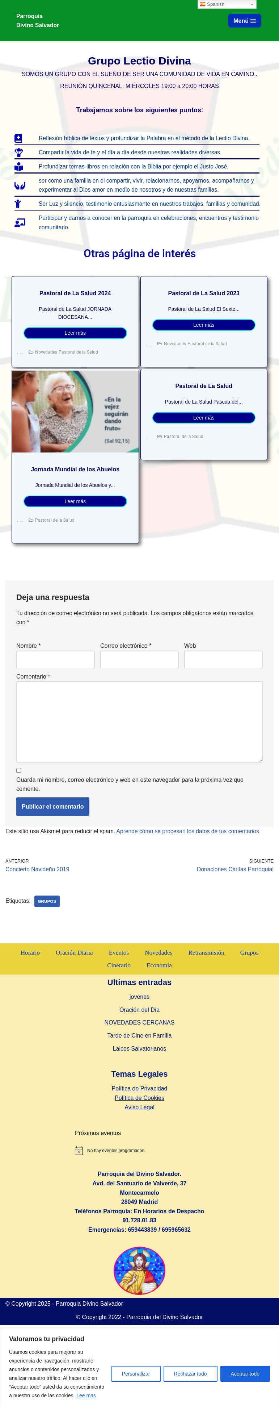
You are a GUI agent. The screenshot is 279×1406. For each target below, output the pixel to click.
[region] (139, 1367)
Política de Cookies (139, 1179)
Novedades (46, 363)
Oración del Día (139, 1091)
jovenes (139, 1078)
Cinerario (119, 1046)
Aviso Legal (139, 1188)
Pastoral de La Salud (204, 397)
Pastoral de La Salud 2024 (75, 304)
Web (190, 657)
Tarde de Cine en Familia (139, 1117)
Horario (28, 1034)
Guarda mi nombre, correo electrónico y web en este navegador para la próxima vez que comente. (130, 798)
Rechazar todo (190, 1374)
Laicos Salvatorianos (139, 1130)
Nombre (28, 657)
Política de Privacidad (140, 1170)
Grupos (47, 915)
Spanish (212, 4)
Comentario (33, 688)
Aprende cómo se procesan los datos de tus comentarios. (193, 845)
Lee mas (86, 1395)
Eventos (118, 1034)
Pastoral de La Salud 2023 (204, 304)
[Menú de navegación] (244, 21)
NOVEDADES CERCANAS (140, 1104)
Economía (159, 1046)
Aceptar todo (245, 1374)
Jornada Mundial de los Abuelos (75, 480)
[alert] (174, 1232)
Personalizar (136, 1374)
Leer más (75, 344)
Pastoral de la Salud (78, 363)
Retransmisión (207, 1034)
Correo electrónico (125, 657)
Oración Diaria (73, 1034)
